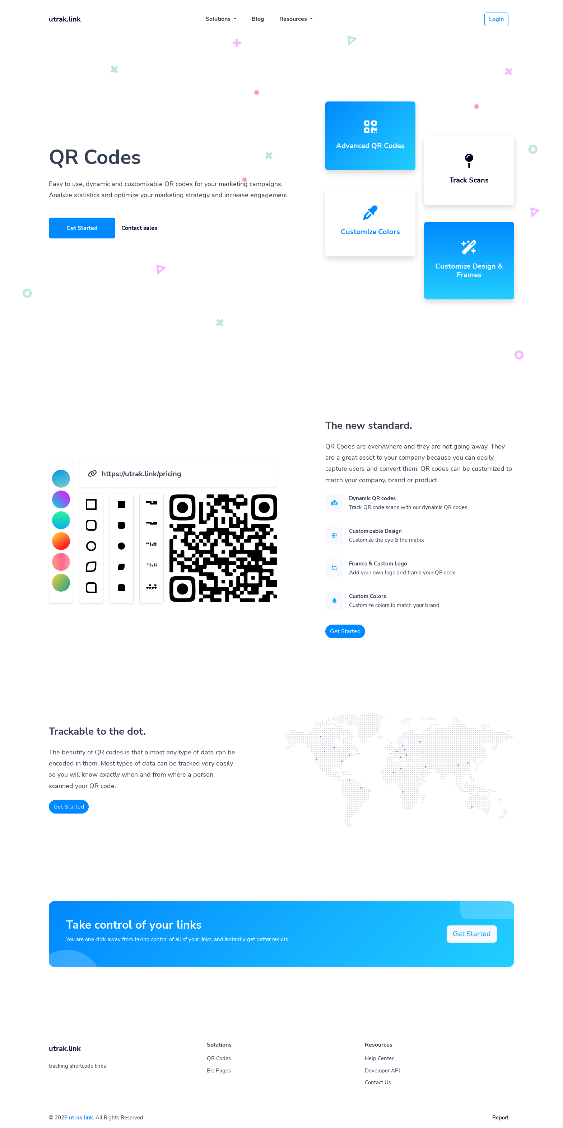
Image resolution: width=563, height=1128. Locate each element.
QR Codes (219, 1058)
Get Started (82, 228)
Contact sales (139, 228)
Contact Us (378, 1082)
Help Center (379, 1058)
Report (500, 1117)
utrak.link (81, 1117)
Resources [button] (293, 19)
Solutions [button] (219, 19)
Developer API (382, 1070)
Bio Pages (219, 1070)
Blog (258, 19)
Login (496, 19)
